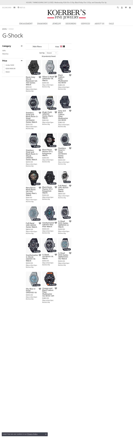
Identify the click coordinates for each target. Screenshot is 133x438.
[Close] (130, 2)
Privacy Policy (32, 434)
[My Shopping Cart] (130, 7)
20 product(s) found (78, 56)
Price (4, 61)
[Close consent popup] (46, 434)
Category (6, 46)
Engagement (26, 23)
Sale (111, 23)
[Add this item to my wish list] (59, 96)
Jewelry (56, 23)
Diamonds (42, 23)
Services (85, 23)
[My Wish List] (126, 7)
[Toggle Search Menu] (118, 7)
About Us (99, 23)
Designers (71, 23)
